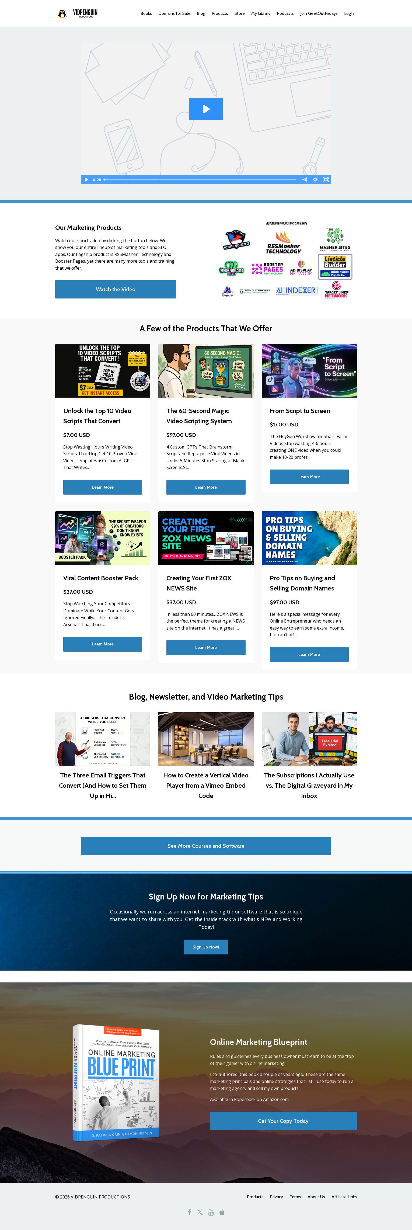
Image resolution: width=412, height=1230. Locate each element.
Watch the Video (115, 289)
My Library (260, 13)
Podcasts (285, 13)
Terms (295, 1196)
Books (146, 13)
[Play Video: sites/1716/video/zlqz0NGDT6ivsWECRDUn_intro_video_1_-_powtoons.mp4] (206, 109)
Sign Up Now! (206, 947)
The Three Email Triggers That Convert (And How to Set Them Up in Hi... (102, 785)
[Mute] (304, 179)
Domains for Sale (174, 13)
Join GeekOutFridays (319, 13)
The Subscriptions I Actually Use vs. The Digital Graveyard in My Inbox (309, 785)
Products (220, 13)
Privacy (276, 1196)
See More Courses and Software (206, 846)
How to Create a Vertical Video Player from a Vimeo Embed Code (206, 785)
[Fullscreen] (325, 179)
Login (349, 13)
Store (240, 13)
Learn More (103, 487)
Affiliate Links (344, 1196)
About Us (316, 1196)
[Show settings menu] (315, 179)
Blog (201, 13)
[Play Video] (86, 179)
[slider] (200, 179)
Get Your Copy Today (283, 1121)
